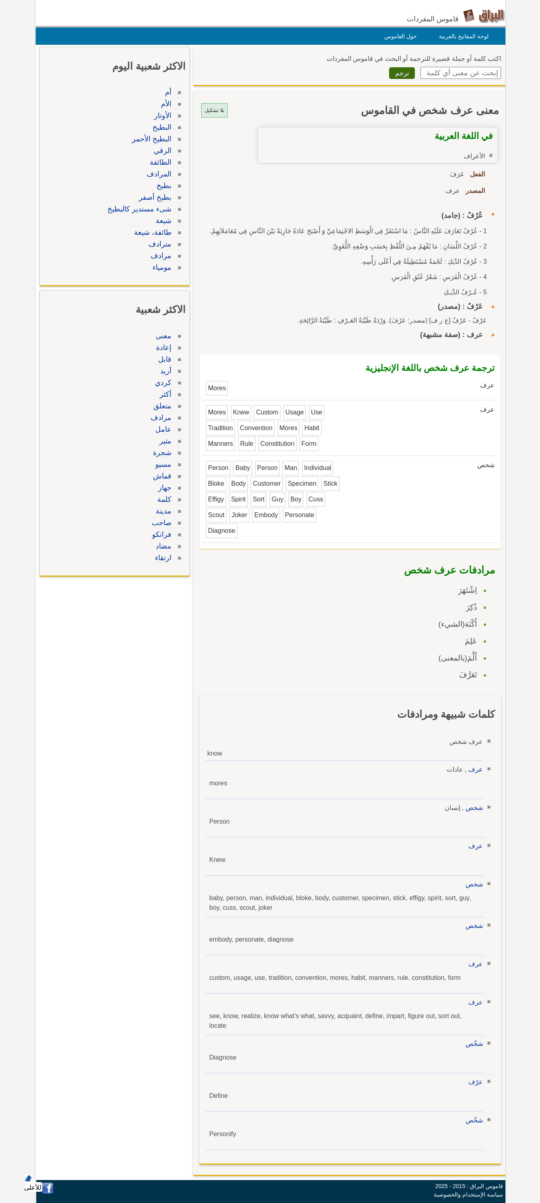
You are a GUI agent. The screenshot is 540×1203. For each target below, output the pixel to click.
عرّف (473, 1082)
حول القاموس (398, 36)
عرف (473, 769)
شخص (472, 807)
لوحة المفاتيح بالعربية (461, 36)
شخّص (472, 1043)
